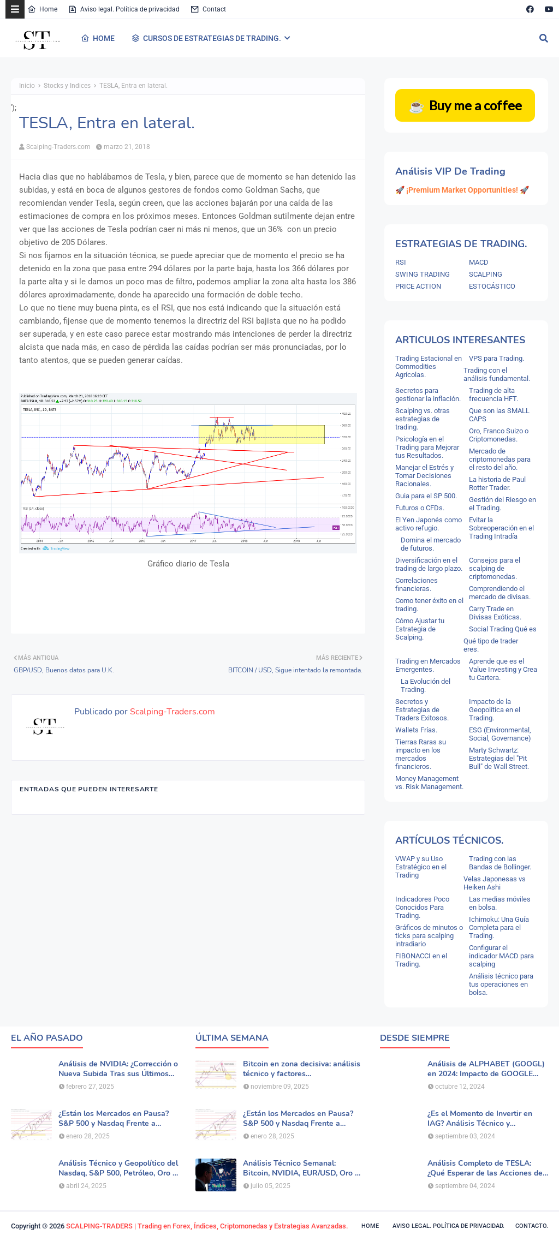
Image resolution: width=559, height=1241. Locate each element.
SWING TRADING (422, 274)
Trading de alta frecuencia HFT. (493, 394)
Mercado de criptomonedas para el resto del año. (500, 459)
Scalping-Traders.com (58, 147)
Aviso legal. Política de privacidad (124, 9)
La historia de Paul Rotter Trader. (497, 483)
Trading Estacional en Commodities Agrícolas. (428, 366)
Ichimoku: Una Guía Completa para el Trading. (499, 927)
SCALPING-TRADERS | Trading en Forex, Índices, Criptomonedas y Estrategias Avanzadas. (207, 1226)
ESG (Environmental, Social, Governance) (500, 734)
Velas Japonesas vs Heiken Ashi (494, 883)
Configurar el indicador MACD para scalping (501, 956)
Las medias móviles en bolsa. (500, 903)
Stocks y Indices (67, 86)
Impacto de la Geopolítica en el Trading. (494, 709)
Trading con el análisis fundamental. (496, 374)
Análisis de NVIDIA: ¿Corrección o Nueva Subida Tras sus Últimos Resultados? (118, 1069)
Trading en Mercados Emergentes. (428, 665)
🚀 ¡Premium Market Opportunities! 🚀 (462, 190)
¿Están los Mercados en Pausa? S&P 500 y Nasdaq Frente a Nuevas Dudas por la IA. (113, 1119)
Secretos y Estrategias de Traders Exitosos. (422, 709)
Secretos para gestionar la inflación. (428, 394)
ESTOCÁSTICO (492, 286)
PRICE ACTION (418, 286)
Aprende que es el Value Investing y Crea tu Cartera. (503, 669)
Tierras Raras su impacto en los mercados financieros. (420, 754)
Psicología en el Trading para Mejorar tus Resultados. (427, 447)
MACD (479, 262)
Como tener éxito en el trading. (429, 604)
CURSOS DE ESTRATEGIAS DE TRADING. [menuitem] (206, 38)
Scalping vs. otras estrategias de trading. (422, 419)
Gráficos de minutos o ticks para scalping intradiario (429, 935)
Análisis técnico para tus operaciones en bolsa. (501, 984)
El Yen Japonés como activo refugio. (428, 524)
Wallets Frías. (416, 730)
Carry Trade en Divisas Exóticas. (495, 613)
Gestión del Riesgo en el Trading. (502, 504)
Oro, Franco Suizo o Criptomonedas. (498, 435)
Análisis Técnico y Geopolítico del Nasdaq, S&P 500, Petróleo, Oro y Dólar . (118, 1168)
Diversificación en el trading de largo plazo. (428, 564)
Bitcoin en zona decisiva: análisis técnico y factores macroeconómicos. (301, 1069)
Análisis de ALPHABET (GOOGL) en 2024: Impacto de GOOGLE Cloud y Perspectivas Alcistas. (486, 1069)
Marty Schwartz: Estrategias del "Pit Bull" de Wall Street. (499, 758)
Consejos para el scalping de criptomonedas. (494, 568)
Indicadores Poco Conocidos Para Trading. (422, 907)
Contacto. (531, 1226)
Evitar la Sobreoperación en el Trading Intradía (501, 528)
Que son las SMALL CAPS (499, 415)
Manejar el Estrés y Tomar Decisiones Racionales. (424, 475)
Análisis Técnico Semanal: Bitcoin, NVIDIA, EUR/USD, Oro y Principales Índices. (301, 1168)
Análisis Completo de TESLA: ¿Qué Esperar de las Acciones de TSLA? (485, 1168)
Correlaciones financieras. (416, 584)
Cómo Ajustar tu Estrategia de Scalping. (419, 629)
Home (42, 9)
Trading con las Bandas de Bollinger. (500, 863)
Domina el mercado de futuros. (431, 544)
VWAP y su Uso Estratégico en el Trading (421, 867)
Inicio (27, 86)
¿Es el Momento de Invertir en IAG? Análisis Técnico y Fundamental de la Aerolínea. (479, 1119)
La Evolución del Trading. (425, 685)
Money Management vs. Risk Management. (429, 782)
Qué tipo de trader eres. (490, 645)
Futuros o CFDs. (419, 508)
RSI (400, 262)
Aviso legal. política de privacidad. (448, 1226)
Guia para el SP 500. (426, 496)
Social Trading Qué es (503, 629)
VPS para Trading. (496, 358)
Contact (208, 9)
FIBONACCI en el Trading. (421, 960)
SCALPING (485, 274)
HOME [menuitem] (98, 38)
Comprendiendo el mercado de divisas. (500, 592)
